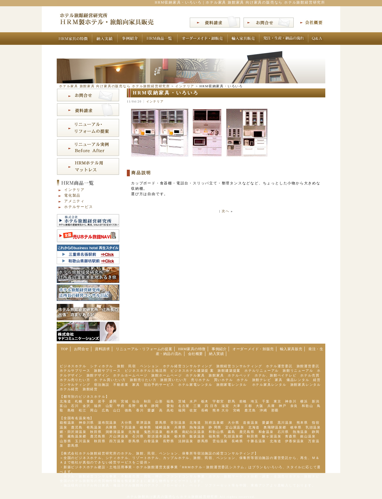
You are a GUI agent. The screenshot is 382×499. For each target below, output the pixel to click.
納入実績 (216, 354)
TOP (64, 349)
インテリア (155, 101)
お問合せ (81, 349)
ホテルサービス (78, 207)
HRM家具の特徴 (192, 349)
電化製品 (72, 195)
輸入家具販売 (291, 349)
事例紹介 (219, 349)
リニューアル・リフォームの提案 (144, 349)
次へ (225, 211)
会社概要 (195, 354)
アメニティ (74, 201)
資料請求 (102, 349)
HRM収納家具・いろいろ (166, 92)
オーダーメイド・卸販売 (253, 349)
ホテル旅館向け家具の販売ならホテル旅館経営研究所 (172, 496)
